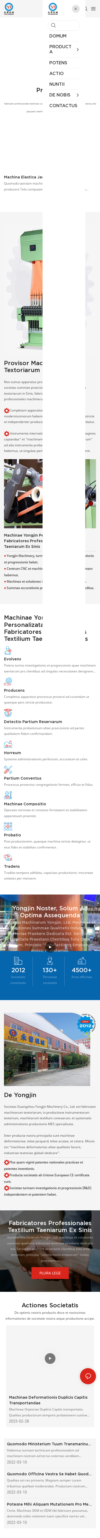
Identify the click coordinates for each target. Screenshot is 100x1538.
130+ (50, 970)
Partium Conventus (22, 778)
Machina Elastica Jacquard (30, 177)
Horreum (12, 753)
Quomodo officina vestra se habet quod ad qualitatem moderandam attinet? (48, 1474)
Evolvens (12, 659)
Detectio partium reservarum (33, 722)
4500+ (82, 970)
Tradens (12, 866)
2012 (18, 970)
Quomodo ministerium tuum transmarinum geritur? (49, 1444)
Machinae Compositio (25, 804)
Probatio (12, 835)
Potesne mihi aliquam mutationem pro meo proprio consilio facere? (49, 1504)
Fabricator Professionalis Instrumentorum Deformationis (50, 31)
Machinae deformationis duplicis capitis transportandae (48, 1400)
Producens (14, 690)
